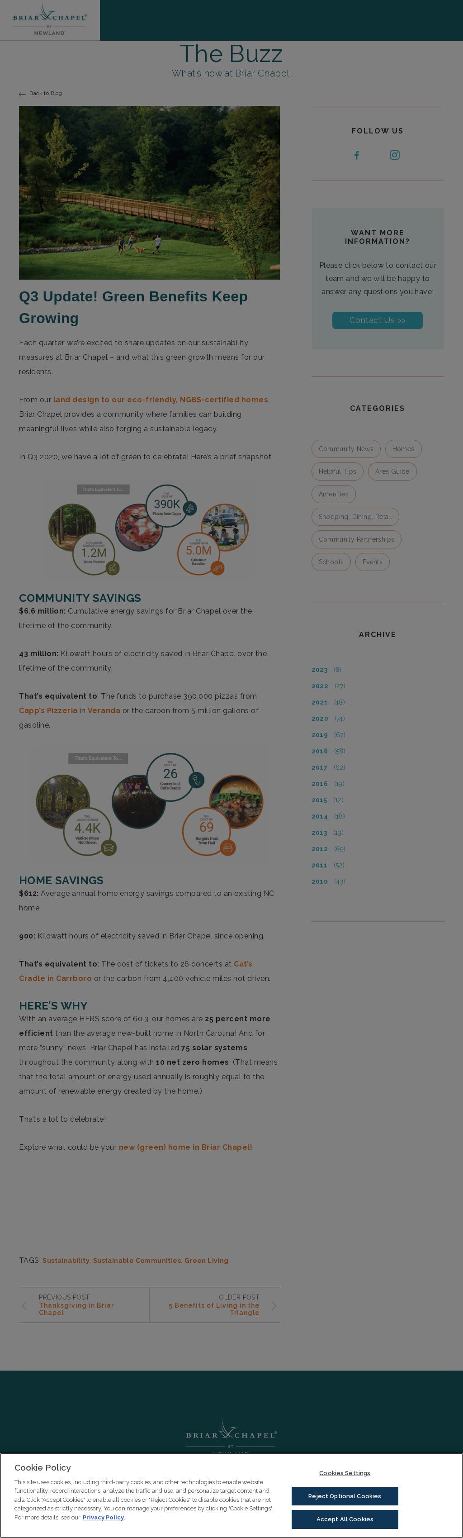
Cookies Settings (344, 1479)
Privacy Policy (103, 1523)
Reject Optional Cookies (344, 1502)
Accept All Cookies (345, 1526)
